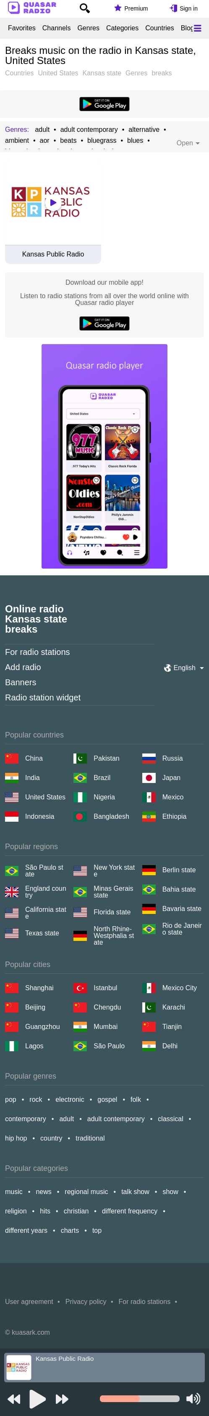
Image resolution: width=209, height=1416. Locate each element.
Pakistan (106, 758)
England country (45, 892)
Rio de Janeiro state (182, 929)
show (170, 1191)
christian (76, 1211)
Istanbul (105, 987)
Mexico (173, 797)
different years (26, 1230)
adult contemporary (89, 129)
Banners (21, 682)
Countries (159, 28)
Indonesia (39, 816)
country (51, 1138)
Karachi (173, 1007)
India (32, 777)
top (97, 1230)
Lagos (34, 1046)
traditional (90, 1138)
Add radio (23, 667)
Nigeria (104, 797)
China (34, 758)
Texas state (42, 933)
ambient (17, 140)
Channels (56, 28)
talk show (135, 1191)
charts (70, 1230)
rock (35, 1099)
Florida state (112, 912)
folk (136, 1099)
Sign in (189, 8)
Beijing (35, 1007)
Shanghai (39, 987)
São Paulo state (44, 871)
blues (135, 140)
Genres (88, 28)
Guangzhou (42, 1026)
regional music (86, 1191)
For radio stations (37, 652)
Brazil (102, 777)
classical (170, 1118)
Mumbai (106, 1026)
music (14, 1191)
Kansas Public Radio (53, 254)
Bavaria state (181, 908)
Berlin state (179, 870)
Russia (172, 758)
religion (16, 1211)
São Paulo (109, 1046)
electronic (69, 1099)
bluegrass (101, 140)
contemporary (25, 1118)
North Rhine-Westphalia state (114, 936)
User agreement (29, 1301)
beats (68, 140)
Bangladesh (111, 816)
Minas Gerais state (113, 892)
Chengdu (107, 1007)
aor (45, 140)
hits (45, 1211)
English (185, 667)
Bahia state (179, 889)
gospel (107, 1099)
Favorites (22, 28)
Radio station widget (43, 697)
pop (10, 1099)
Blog (187, 28)
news (43, 1191)
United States (45, 797)
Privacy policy (86, 1301)
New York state (114, 871)
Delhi (170, 1046)
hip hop (16, 1138)
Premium (136, 8)
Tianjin (172, 1026)
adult (42, 129)
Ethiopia (174, 816)
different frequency (129, 1211)
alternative (143, 129)
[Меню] (198, 28)
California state (45, 913)
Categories (122, 28)
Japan (171, 777)
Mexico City (179, 987)
